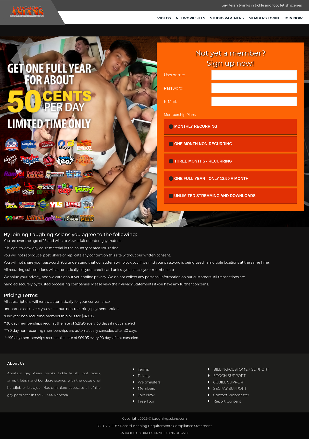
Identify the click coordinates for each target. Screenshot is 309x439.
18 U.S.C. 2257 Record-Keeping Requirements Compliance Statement (154, 426)
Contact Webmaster (231, 395)
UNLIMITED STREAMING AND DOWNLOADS (213, 196)
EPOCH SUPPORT (229, 375)
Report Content (227, 401)
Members (146, 388)
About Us (15, 363)
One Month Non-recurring (202, 144)
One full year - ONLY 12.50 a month (210, 178)
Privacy (144, 375)
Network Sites (190, 18)
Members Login (263, 18)
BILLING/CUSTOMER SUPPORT (241, 369)
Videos (164, 18)
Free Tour (146, 401)
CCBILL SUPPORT (229, 382)
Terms (143, 369)
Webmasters (149, 382)
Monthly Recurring (194, 126)
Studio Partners (227, 18)
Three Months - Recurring (201, 161)
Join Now (293, 18)
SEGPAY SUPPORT (229, 388)
